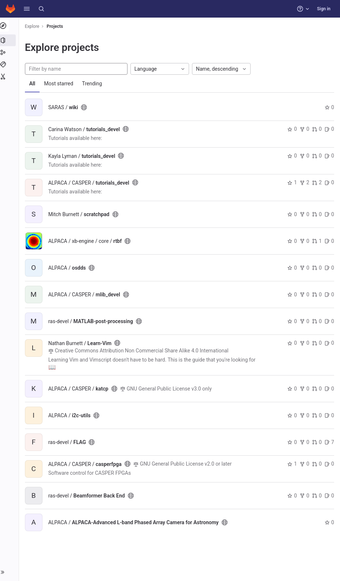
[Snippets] (10, 76)
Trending (94, 83)
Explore (33, 26)
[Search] (41, 9)
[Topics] (10, 64)
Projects (56, 26)
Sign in (323, 8)
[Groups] (10, 52)
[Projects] (10, 40)
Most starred (60, 83)
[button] (27, 9)
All (34, 83)
